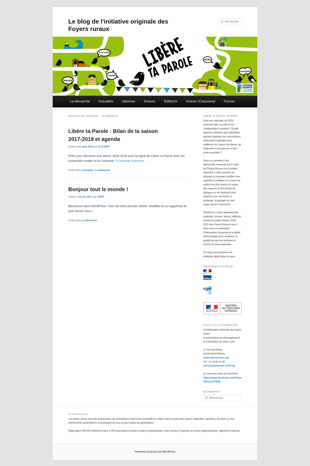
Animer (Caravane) (200, 101)
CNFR (100, 196)
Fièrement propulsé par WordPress (155, 451)
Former (229, 101)
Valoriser (128, 101)
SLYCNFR (103, 146)
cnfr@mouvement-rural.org (219, 365)
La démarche (80, 101)
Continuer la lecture (132, 160)
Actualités (105, 101)
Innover (149, 101)
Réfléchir (170, 101)
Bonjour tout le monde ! (98, 189)
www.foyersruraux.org (216, 357)
